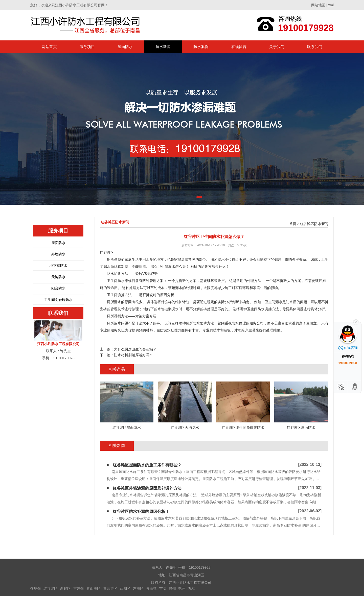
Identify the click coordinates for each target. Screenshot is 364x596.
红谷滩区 (50, 588)
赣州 (172, 588)
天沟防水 (58, 277)
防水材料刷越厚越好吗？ (133, 355)
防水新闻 (163, 46)
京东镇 (78, 588)
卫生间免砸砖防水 (58, 300)
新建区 (65, 588)
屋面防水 (125, 46)
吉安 (162, 588)
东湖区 (138, 588)
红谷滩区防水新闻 (314, 224)
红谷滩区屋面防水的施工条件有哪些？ (147, 465)
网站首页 (49, 46)
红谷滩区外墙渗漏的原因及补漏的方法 (147, 488)
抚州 (182, 588)
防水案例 (201, 46)
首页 (292, 224)
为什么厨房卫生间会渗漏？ (135, 349)
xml (331, 5)
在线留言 (238, 46)
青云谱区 (110, 588)
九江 (191, 588)
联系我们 (314, 46)
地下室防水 (58, 266)
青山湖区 (93, 588)
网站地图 (318, 5)
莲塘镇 (35, 588)
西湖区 (125, 588)
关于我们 (276, 46)
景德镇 (151, 588)
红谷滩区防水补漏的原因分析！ (141, 511)
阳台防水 (58, 288)
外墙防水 (58, 254)
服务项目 (87, 46)
